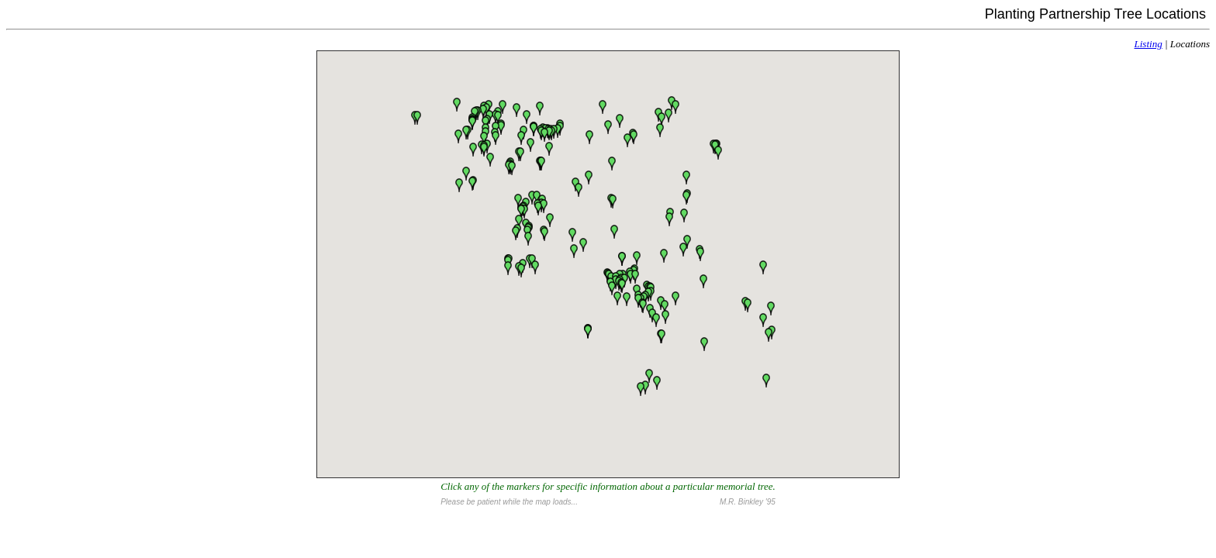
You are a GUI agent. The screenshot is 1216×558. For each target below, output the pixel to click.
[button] (492, 163)
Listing (1148, 44)
